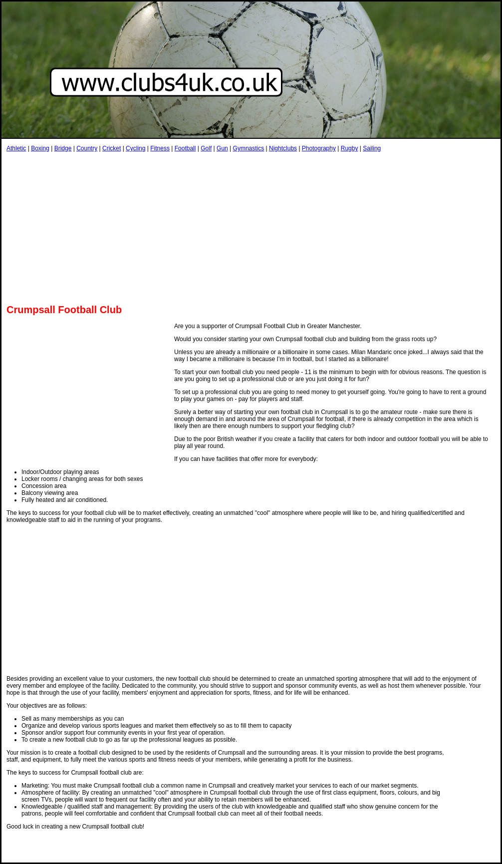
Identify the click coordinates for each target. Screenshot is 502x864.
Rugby (349, 148)
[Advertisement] (123, 228)
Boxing (40, 148)
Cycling (135, 148)
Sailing (372, 148)
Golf (206, 148)
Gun (222, 148)
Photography (319, 148)
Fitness (160, 148)
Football (185, 148)
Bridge (63, 148)
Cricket (111, 148)
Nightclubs (283, 148)
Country (86, 148)
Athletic (16, 148)
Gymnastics (248, 148)
